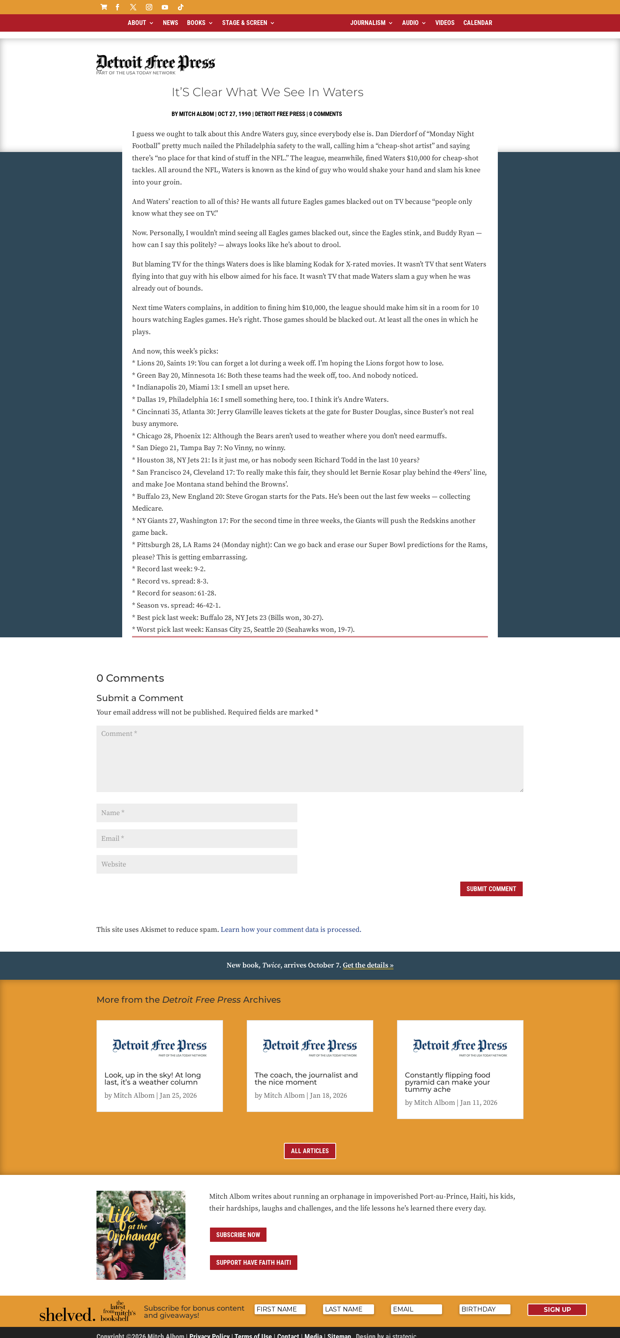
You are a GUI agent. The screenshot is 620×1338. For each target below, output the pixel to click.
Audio (410, 23)
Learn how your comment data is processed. (291, 922)
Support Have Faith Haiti (253, 1256)
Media (313, 1330)
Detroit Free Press (280, 107)
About (137, 23)
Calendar (477, 23)
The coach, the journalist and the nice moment (306, 1072)
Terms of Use (253, 1330)
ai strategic (401, 1330)
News (170, 23)
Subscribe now (238, 1228)
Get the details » (368, 958)
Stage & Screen (244, 23)
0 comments (325, 107)
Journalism (368, 23)
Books (196, 23)
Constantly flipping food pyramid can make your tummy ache (447, 1075)
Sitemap (339, 1330)
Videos (445, 23)
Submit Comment (491, 882)
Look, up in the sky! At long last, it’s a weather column (152, 1072)
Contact (288, 1330)
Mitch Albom (196, 107)
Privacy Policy (209, 1330)
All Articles (310, 1144)
